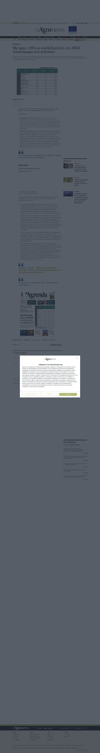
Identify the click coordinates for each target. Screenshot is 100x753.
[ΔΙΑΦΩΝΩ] (77, 358)
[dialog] (50, 376)
